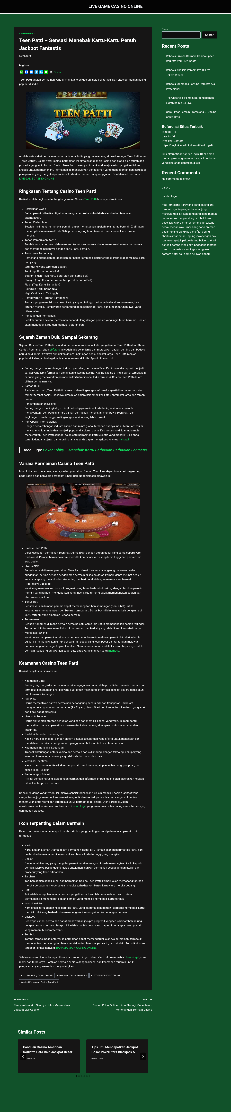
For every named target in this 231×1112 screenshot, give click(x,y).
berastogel (132, 957)
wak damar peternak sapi (189, 222)
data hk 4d (168, 136)
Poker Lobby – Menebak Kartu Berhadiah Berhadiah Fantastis (95, 450)
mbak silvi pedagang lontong (199, 245)
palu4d (166, 187)
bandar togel (169, 196)
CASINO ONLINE (27, 34)
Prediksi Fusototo (172, 141)
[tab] (76, 1076)
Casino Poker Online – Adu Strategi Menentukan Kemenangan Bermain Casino (119, 1004)
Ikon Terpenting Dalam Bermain (37, 975)
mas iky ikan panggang (186, 213)
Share (57, 72)
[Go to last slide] (23, 1056)
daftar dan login (189, 154)
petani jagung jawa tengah (194, 236)
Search (166, 29)
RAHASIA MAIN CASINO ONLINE (76, 947)
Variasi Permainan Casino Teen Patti (39, 982)
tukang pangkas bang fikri (185, 231)
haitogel (124, 439)
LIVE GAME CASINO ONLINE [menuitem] (36, 178)
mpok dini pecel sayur (183, 218)
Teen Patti (90, 199)
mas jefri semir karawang (177, 204)
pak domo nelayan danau (194, 254)
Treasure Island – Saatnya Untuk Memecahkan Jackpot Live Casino (47, 1004)
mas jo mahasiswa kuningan (179, 249)
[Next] (143, 1056)
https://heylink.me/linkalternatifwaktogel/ (187, 145)
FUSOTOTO (169, 132)
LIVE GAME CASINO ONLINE (106, 975)
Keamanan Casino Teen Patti (72, 975)
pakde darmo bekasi (194, 240)
